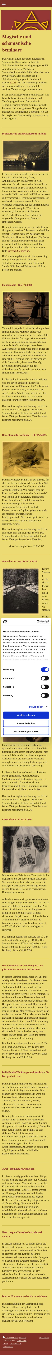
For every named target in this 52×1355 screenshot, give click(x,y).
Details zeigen (36, 706)
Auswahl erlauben (26, 723)
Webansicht (44, 1337)
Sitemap (22, 1337)
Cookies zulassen (26, 715)
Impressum (21, 1340)
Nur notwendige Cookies (26, 731)
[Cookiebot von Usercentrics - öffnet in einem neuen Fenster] (37, 622)
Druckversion (10, 1337)
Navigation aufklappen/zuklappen (26, 4)
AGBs (13, 82)
